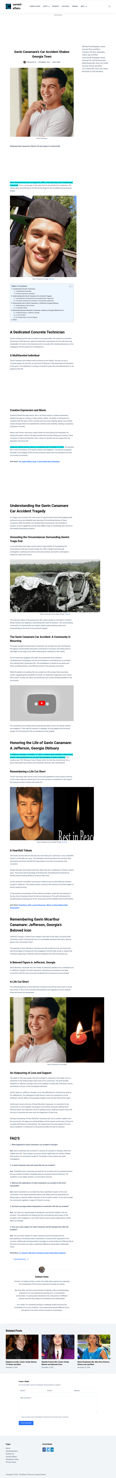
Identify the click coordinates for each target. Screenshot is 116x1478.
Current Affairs (11, 1457)
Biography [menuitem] (55, 6)
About (8, 1448)
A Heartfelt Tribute (21, 308)
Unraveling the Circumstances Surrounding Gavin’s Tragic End (34, 298)
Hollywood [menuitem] (65, 6)
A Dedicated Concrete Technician (24, 289)
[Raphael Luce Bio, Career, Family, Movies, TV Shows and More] (22, 1347)
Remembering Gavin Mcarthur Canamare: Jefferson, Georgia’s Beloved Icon (38, 310)
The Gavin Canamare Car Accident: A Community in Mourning (35, 300)
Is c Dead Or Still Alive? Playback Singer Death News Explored (42, 1253)
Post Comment (26, 1423)
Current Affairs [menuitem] (34, 6)
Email (49, 1390)
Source (51, 279)
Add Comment (26, 1398)
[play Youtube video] (42, 703)
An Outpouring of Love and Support (27, 317)
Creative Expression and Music (25, 293)
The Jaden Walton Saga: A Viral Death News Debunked (39, 462)
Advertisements (11, 1451)
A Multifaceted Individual (23, 291)
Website (77, 1391)
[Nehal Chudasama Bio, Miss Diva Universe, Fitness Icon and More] (94, 1347)
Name (23, 1390)
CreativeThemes (40, 1474)
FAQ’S (15, 320)
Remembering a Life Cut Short (25, 305)
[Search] (109, 6)
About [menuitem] (83, 6)
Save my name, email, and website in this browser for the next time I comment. (45, 1417)
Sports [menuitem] (46, 6)
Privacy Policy (11, 1462)
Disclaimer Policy (12, 1459)
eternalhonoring (20, 1259)
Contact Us (10, 1454)
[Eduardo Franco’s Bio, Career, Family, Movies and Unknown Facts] (58, 1347)
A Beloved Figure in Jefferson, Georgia (27, 312)
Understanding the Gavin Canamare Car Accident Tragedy (32, 296)
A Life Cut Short (21, 315)
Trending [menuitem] (75, 6)
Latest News (56, 62)
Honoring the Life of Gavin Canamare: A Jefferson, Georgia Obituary (35, 303)
